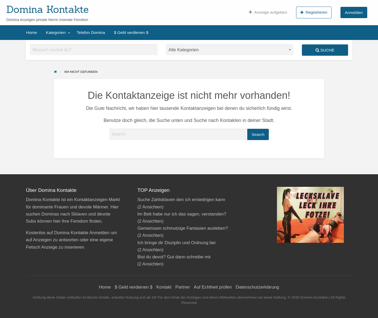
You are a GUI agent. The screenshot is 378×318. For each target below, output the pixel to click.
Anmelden (354, 12)
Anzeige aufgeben (268, 12)
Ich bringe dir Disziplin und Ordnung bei (176, 242)
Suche (325, 50)
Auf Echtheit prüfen (213, 287)
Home (31, 32)
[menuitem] (267, 12)
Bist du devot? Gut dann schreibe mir (174, 256)
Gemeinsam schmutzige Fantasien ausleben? (182, 228)
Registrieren (313, 12)
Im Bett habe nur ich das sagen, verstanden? (181, 214)
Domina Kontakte (47, 9)
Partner (182, 287)
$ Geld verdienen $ (131, 32)
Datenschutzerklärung (257, 287)
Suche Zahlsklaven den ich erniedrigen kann (181, 199)
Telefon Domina (91, 32)
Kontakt (163, 287)
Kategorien (56, 32)
